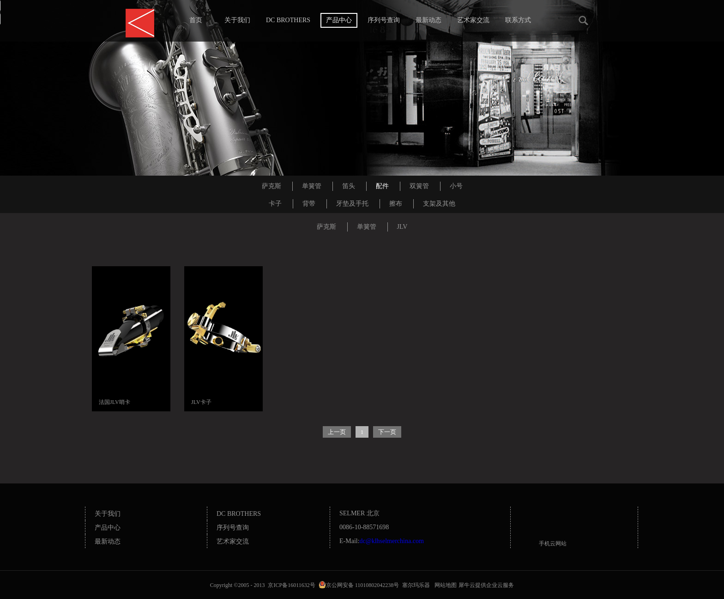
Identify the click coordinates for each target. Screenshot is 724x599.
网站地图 (444, 585)
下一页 (387, 431)
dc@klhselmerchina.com (392, 541)
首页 (195, 20)
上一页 (337, 431)
